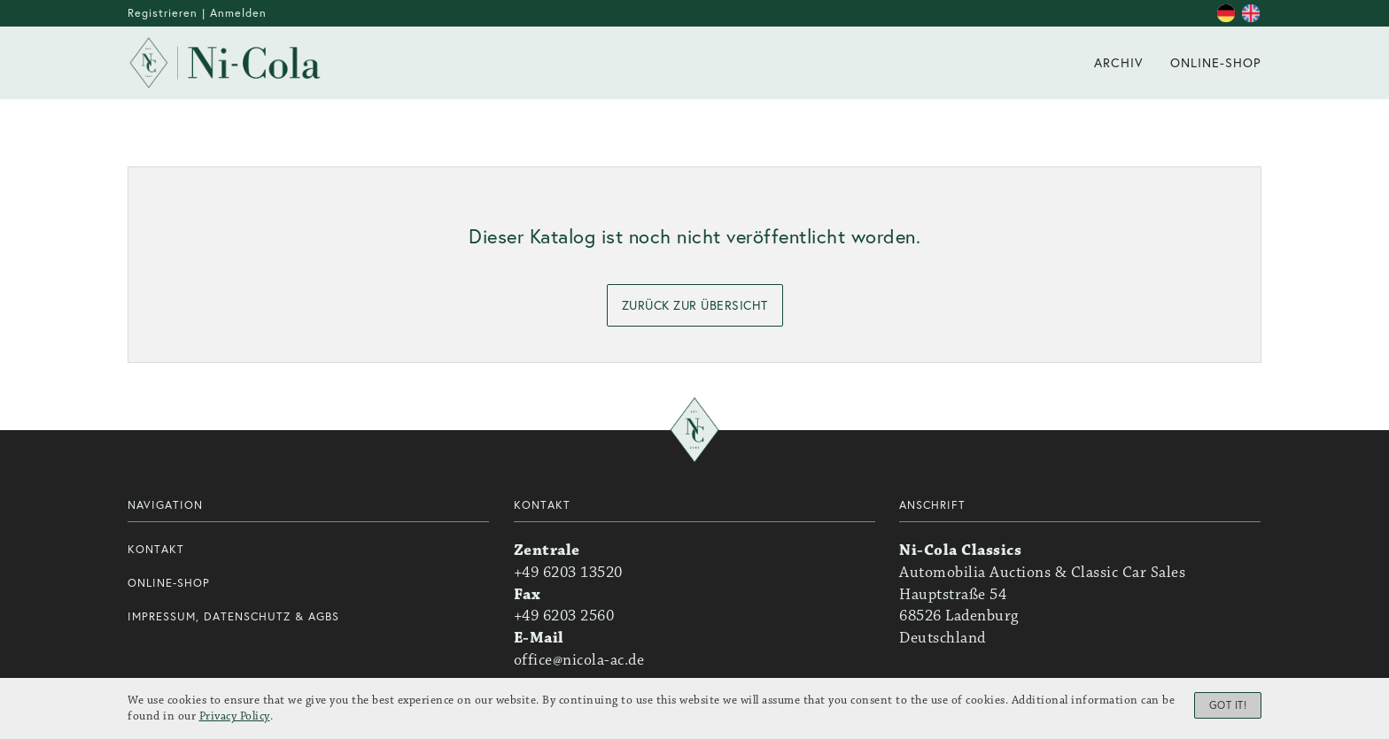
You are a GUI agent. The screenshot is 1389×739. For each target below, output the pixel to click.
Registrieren (163, 13)
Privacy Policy (234, 717)
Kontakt (156, 549)
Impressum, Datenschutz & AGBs (233, 616)
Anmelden (238, 13)
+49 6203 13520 (568, 572)
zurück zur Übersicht (695, 304)
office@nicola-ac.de (579, 660)
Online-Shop (169, 582)
